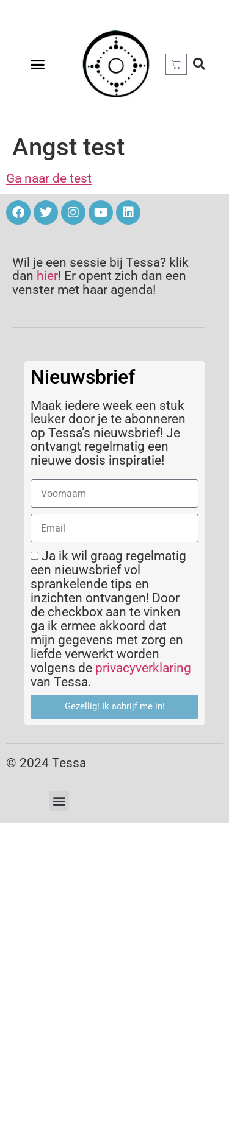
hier (47, 276)
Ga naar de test (49, 178)
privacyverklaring (143, 668)
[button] (37, 63)
